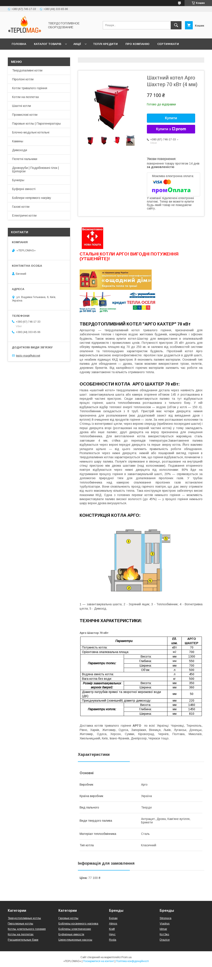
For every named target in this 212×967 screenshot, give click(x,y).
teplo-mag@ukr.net (28, 355)
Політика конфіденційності (132, 961)
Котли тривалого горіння (29, 88)
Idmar (163, 929)
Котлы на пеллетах (21, 934)
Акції (77, 44)
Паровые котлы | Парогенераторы (36, 123)
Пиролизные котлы (20, 923)
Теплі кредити (105, 44)
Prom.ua (126, 957)
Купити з (171, 129)
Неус (112, 934)
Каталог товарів (47, 44)
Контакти (20, 55)
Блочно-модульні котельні (30, 132)
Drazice (165, 939)
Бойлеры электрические (74, 929)
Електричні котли (24, 215)
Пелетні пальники (24, 159)
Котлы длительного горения (27, 929)
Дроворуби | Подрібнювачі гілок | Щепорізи (35, 169)
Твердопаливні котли (27, 70)
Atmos (113, 923)
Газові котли (20, 206)
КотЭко (164, 934)
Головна (19, 44)
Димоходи (19, 150)
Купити (171, 118)
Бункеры (18, 180)
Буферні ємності (23, 189)
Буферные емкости (71, 934)
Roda (112, 939)
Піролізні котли (23, 79)
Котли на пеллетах (25, 97)
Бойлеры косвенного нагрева (78, 923)
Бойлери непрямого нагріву (31, 198)
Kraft (112, 929)
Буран (113, 918)
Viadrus (165, 923)
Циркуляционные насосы (75, 939)
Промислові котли (24, 114)
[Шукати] (176, 25)
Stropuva (165, 918)
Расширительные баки (23, 939)
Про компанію (137, 44)
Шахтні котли (21, 106)
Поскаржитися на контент (98, 961)
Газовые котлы (68, 918)
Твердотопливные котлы (24, 918)
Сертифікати (168, 44)
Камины (17, 141)
